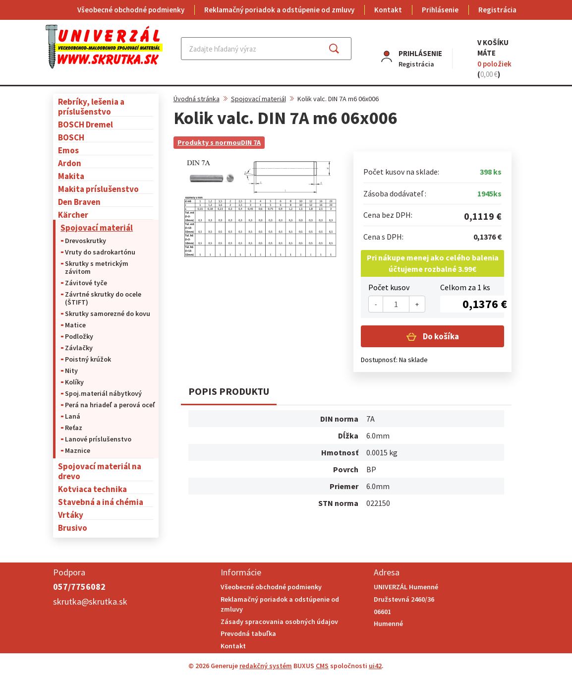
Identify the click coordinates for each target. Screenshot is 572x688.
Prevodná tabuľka (248, 633)
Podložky (79, 336)
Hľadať (342, 48)
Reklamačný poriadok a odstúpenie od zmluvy (279, 9)
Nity (71, 371)
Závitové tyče (86, 283)
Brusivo (72, 527)
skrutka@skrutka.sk (90, 601)
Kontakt (388, 9)
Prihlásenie (440, 9)
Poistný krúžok (88, 359)
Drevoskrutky (85, 241)
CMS (322, 665)
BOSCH (71, 137)
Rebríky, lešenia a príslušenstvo (91, 106)
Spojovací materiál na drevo (99, 471)
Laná (72, 416)
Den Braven (79, 201)
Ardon (69, 163)
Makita (71, 176)
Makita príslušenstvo (98, 189)
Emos (68, 150)
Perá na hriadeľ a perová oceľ (110, 405)
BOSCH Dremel (85, 124)
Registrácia (497, 9)
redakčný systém (265, 665)
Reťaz (73, 428)
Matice (75, 325)
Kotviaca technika (92, 489)
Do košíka (440, 336)
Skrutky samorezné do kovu (107, 313)
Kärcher (73, 214)
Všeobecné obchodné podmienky (130, 9)
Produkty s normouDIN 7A (219, 142)
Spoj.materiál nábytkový (103, 393)
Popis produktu (228, 391)
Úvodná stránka (196, 98)
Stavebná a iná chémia (100, 502)
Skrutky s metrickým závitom (96, 267)
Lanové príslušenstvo (98, 439)
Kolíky (74, 382)
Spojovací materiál (96, 227)
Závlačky (79, 348)
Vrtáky (70, 514)
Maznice (77, 450)
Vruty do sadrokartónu (100, 252)
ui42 (375, 665)
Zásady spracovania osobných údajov (279, 621)
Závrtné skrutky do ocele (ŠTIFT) (103, 298)
